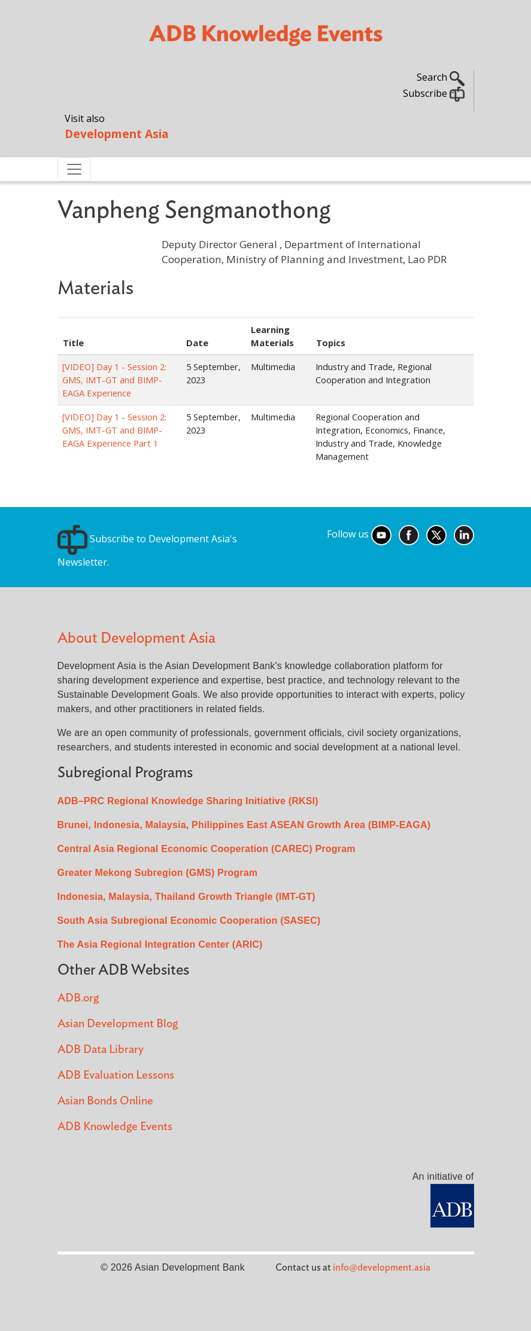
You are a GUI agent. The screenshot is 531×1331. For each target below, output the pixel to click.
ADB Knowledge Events (114, 1126)
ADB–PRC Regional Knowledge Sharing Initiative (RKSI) (187, 801)
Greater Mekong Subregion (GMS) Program (157, 873)
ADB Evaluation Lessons (115, 1075)
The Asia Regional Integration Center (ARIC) (160, 944)
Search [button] (441, 77)
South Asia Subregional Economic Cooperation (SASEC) (189, 920)
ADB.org (78, 998)
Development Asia (116, 134)
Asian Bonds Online (105, 1101)
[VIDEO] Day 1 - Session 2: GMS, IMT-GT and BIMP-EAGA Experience (114, 380)
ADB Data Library (100, 1049)
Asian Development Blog (117, 1024)
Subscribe (434, 93)
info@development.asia (381, 1267)
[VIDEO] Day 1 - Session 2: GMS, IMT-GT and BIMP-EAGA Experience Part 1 (114, 430)
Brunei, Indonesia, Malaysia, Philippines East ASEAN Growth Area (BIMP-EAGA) (244, 825)
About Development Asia (136, 638)
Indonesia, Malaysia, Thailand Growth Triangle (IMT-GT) (186, 897)
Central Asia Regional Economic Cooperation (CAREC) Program (206, 849)
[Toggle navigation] (74, 169)
